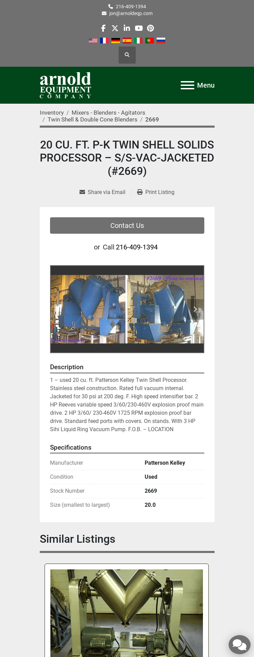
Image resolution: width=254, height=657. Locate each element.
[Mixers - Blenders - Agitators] (108, 112)
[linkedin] (126, 28)
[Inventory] (52, 112)
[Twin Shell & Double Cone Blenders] (92, 119)
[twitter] (115, 28)
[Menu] (187, 85)
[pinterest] (150, 28)
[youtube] (138, 28)
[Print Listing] (156, 192)
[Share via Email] (105, 192)
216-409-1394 (131, 6)
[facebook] (103, 28)
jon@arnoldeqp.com (131, 13)
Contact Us (127, 225)
